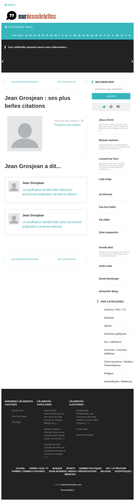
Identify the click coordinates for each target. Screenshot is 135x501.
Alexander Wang (108, 291)
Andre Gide (105, 266)
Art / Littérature (112, 341)
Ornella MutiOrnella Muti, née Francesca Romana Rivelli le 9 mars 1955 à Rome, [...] (87, 417)
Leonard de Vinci (109, 158)
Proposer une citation (67, 124)
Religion (109, 373)
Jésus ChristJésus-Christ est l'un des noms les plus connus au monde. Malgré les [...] (54, 417)
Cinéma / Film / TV (115, 309)
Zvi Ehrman (105, 194)
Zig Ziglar (104, 219)
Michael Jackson (108, 140)
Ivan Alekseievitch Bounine (24, 81)
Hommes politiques (115, 333)
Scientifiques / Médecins (118, 381)
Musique (109, 317)
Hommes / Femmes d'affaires (28, 471)
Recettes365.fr (67, 490)
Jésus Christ (106, 119)
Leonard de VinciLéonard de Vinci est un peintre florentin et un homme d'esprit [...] (54, 450)
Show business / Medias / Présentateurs (72, 471)
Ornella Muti (106, 247)
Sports (108, 325)
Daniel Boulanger (109, 278)
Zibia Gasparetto (108, 232)
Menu (10, 4)
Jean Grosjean (33, 183)
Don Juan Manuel (67, 81)
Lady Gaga (105, 179)
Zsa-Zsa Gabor (107, 207)
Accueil (20, 468)
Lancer (111, 96)
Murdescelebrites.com (71, 484)
